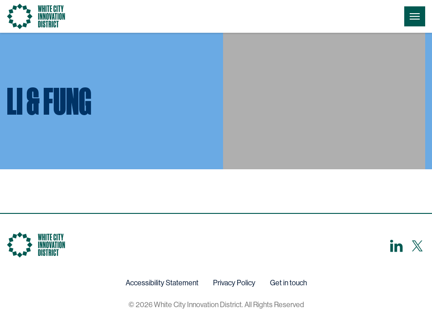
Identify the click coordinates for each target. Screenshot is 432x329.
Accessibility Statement (162, 282)
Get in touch (288, 282)
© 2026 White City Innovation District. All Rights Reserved (216, 304)
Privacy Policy (234, 282)
